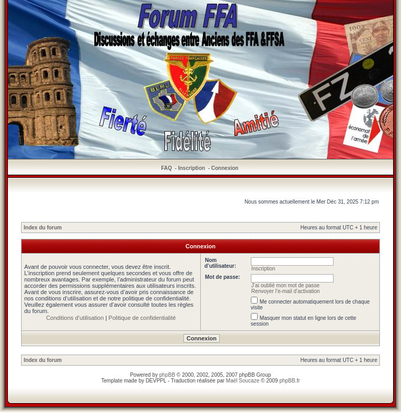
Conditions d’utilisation (74, 318)
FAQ (166, 168)
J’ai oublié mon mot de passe (285, 285)
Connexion (225, 168)
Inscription (191, 168)
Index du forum (43, 227)
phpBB (167, 375)
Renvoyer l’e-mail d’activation (285, 291)
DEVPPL (155, 381)
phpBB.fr (289, 381)
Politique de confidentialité (142, 318)
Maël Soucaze (242, 381)
